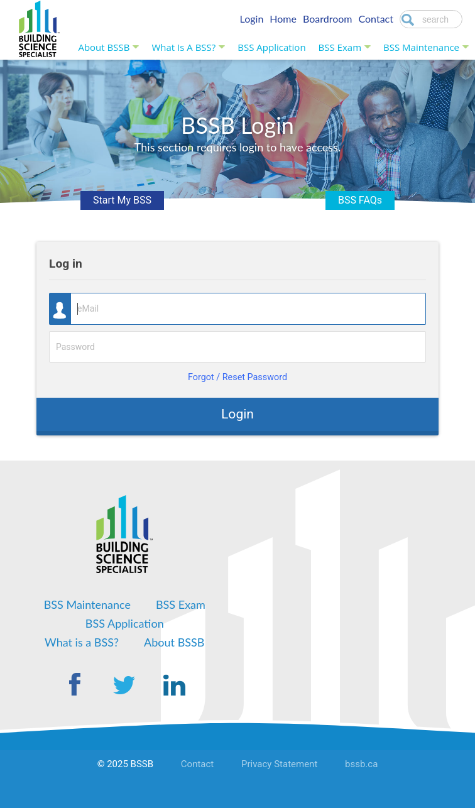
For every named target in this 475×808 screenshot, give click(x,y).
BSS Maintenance (421, 47)
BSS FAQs (360, 200)
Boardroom (327, 19)
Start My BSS (122, 200)
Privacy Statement (279, 764)
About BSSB (103, 47)
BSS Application (271, 47)
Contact (376, 19)
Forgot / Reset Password (237, 377)
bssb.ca (361, 764)
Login (252, 19)
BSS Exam (340, 47)
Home (283, 19)
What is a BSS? (183, 47)
